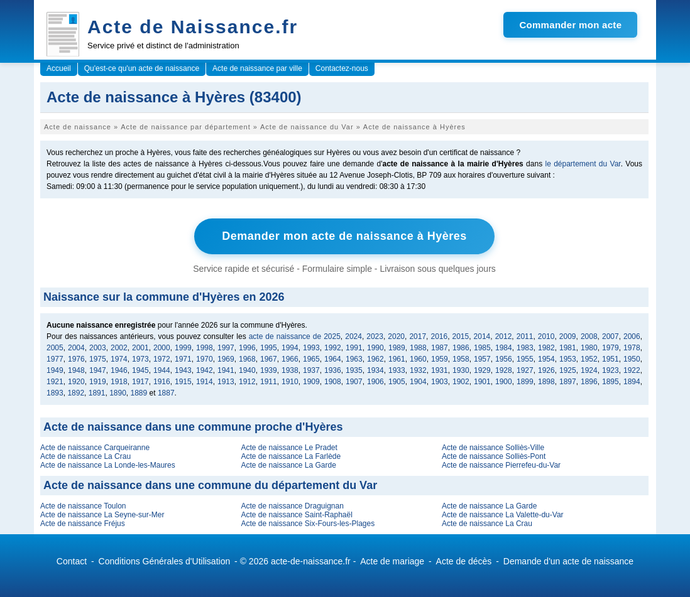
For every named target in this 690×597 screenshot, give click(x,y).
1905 (396, 381)
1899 (525, 381)
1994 (290, 347)
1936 (332, 370)
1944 (161, 370)
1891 (97, 393)
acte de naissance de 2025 (295, 336)
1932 (418, 370)
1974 (119, 359)
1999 (183, 347)
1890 (117, 393)
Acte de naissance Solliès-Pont (493, 456)
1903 (439, 381)
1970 (204, 359)
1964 (332, 359)
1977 (55, 359)
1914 (204, 381)
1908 (332, 381)
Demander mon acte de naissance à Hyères (344, 236)
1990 (375, 347)
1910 (290, 381)
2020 (396, 336)
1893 (55, 393)
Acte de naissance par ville (257, 68)
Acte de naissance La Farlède (291, 456)
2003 (97, 347)
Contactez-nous (341, 68)
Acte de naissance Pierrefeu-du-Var (501, 465)
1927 (525, 370)
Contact (72, 561)
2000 (161, 347)
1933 (396, 370)
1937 (311, 370)
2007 (610, 336)
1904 (418, 381)
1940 (247, 370)
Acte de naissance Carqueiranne (95, 447)
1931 (439, 370)
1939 (268, 370)
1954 (546, 359)
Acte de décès (464, 561)
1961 (396, 359)
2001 (140, 347)
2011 (525, 336)
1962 (375, 359)
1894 (631, 381)
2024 (353, 336)
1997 (225, 347)
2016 (438, 336)
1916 (161, 381)
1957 (482, 359)
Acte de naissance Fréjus (82, 523)
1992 (332, 347)
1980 (589, 347)
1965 (311, 359)
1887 (166, 393)
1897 (567, 381)
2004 (76, 347)
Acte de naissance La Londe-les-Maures (107, 465)
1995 (268, 347)
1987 (439, 347)
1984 (503, 347)
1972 (161, 359)
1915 (183, 381)
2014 (482, 336)
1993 (311, 347)
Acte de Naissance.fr (192, 26)
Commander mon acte (570, 24)
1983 (525, 347)
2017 (417, 336)
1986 (460, 347)
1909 (311, 381)
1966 (290, 359)
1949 (55, 370)
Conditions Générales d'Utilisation (165, 561)
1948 (76, 370)
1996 (247, 347)
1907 (354, 381)
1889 (139, 393)
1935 (354, 370)
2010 (546, 336)
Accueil (59, 68)
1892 (75, 393)
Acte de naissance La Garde (288, 465)
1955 (525, 359)
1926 (546, 370)
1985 (482, 347)
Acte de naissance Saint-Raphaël (296, 514)
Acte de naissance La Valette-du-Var (503, 514)
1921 (55, 381)
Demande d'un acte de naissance (568, 561)
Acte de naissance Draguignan (292, 506)
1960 (418, 359)
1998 (204, 347)
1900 (503, 381)
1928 (503, 370)
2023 (374, 336)
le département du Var (582, 163)
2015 (460, 336)
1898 (546, 381)
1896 (589, 381)
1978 (631, 347)
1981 (567, 347)
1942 (204, 370)
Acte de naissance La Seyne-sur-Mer (102, 514)
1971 (183, 359)
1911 (268, 381)
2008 (589, 336)
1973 (140, 359)
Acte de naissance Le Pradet (289, 447)
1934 (375, 370)
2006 (631, 336)
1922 (631, 370)
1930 (460, 370)
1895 (610, 381)
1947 (97, 370)
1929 (482, 370)
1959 (439, 359)
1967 (268, 359)
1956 (503, 359)
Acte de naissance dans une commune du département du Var (210, 485)
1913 (225, 381)
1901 (482, 381)
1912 (247, 381)
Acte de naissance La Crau (85, 456)
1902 (460, 381)
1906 (375, 381)
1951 (610, 359)
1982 (546, 347)
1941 (225, 370)
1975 (97, 359)
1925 (567, 370)
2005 (55, 347)
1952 (589, 359)
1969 (225, 359)
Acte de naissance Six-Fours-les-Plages (308, 523)
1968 (247, 359)
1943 (183, 370)
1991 (354, 347)
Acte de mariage (392, 561)
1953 (567, 359)
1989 (396, 347)
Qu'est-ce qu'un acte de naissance (141, 68)
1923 (610, 370)
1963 (354, 359)
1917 (140, 381)
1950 (631, 359)
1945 (140, 370)
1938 (290, 370)
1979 (610, 347)
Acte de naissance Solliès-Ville (493, 447)
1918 (119, 381)
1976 (76, 359)
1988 (418, 347)
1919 (97, 381)
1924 (589, 370)
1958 (460, 359)
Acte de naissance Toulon (83, 506)
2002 (119, 347)
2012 (503, 336)
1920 (76, 381)
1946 (119, 370)
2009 (567, 336)
